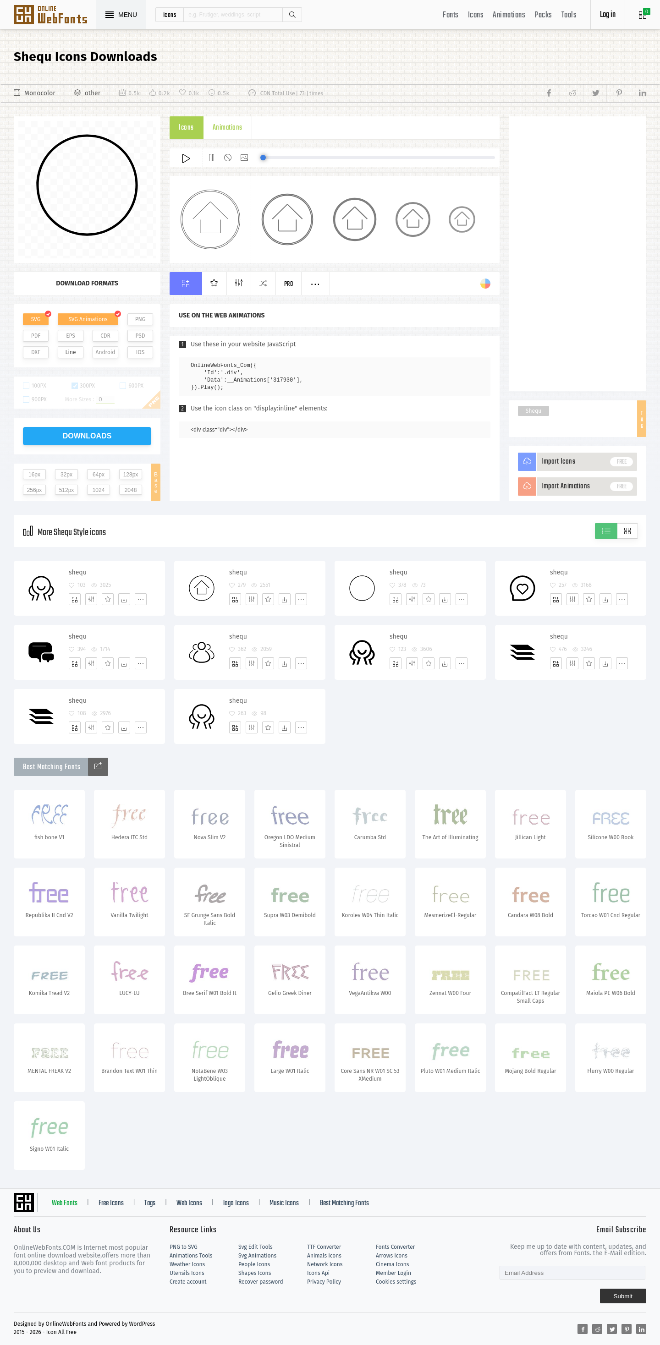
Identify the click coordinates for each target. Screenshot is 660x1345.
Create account (188, 1282)
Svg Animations (257, 1255)
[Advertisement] (577, 253)
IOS (140, 352)
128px (130, 474)
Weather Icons (187, 1264)
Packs (543, 15)
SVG (35, 319)
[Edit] (91, 599)
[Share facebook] (552, 93)
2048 (131, 490)
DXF (35, 352)
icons (169, 14)
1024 (99, 490)
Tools (569, 15)
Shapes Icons (254, 1273)
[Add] (75, 599)
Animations (509, 15)
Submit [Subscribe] (623, 1296)
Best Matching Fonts (344, 1203)
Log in (608, 15)
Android (106, 352)
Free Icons (111, 1203)
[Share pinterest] (618, 93)
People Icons (254, 1264)
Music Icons (284, 1203)
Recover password (260, 1282)
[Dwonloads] (124, 599)
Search (292, 15)
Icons (476, 15)
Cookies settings (396, 1282)
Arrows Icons (391, 1255)
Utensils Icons (187, 1273)
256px (34, 490)
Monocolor (39, 93)
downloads (87, 436)
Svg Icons (55, 15)
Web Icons (189, 1203)
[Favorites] (108, 599)
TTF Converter (324, 1247)
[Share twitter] (594, 93)
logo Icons (236, 1203)
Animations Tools (191, 1255)
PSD (140, 336)
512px (66, 490)
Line (71, 352)
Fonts (451, 15)
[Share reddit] (571, 93)
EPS (70, 336)
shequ (78, 572)
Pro (288, 284)
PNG (140, 319)
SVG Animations (87, 319)
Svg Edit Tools (255, 1247)
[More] (141, 599)
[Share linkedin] (638, 93)
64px (98, 474)
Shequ (533, 411)
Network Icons (324, 1264)
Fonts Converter (395, 1247)
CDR (105, 336)
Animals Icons (324, 1255)
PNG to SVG (184, 1247)
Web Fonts (64, 1203)
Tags (149, 1203)
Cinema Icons (392, 1264)
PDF (36, 336)
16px (34, 474)
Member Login (393, 1273)
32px (66, 474)
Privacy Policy (324, 1282)
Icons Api (318, 1273)
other (92, 93)
